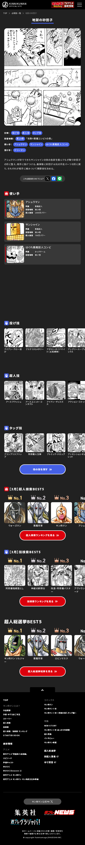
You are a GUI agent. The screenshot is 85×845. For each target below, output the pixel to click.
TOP (5, 13)
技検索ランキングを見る (42, 601)
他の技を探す (42, 469)
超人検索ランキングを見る (42, 535)
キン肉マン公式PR (42, 801)
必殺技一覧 (16, 13)
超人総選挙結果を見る (42, 671)
